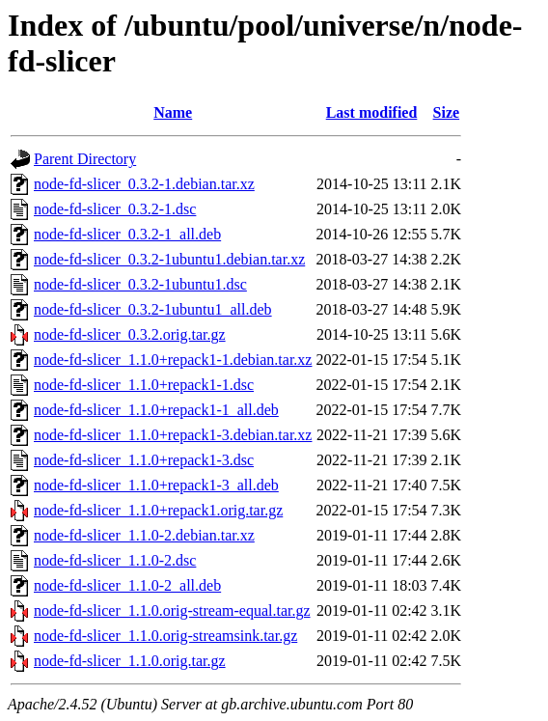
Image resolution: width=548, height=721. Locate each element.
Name (172, 112)
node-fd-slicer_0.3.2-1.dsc (115, 209)
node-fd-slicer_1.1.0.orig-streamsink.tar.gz (165, 635)
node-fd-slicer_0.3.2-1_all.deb (127, 234)
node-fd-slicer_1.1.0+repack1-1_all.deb (156, 410)
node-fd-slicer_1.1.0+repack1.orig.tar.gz (158, 510)
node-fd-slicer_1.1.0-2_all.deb (127, 585)
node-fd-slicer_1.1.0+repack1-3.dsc (144, 460)
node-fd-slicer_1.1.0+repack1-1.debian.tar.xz (173, 359)
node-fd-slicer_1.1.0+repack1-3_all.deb (156, 485)
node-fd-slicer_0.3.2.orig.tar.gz (130, 334)
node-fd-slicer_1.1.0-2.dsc (115, 560)
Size (446, 112)
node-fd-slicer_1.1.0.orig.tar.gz (130, 660)
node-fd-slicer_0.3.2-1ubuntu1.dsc (140, 284)
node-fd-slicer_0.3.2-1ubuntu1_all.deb (153, 309)
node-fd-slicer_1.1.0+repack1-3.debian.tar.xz (173, 435)
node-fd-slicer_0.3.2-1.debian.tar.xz (144, 184)
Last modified (372, 112)
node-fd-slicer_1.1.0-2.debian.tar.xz (144, 535)
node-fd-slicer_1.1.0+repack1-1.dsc (144, 384)
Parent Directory (85, 159)
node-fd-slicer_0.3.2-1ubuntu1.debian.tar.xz (169, 259)
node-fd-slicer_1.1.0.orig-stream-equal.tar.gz (172, 610)
